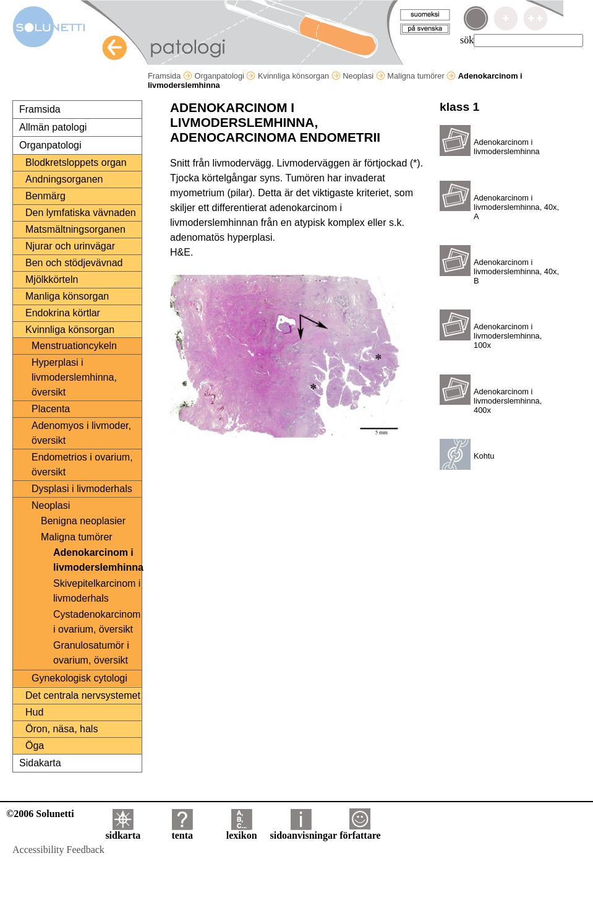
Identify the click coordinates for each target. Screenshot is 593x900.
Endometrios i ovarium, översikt (82, 464)
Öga (34, 745)
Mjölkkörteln (51, 279)
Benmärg (45, 196)
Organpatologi (224, 75)
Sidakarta (40, 763)
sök (467, 40)
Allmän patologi (53, 127)
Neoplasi (364, 75)
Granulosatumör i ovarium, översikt (91, 652)
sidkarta (122, 831)
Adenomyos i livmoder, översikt (81, 433)
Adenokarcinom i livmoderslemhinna (97, 560)
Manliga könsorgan (67, 296)
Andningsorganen (64, 179)
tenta (182, 831)
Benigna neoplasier (83, 521)
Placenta (51, 409)
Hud (34, 712)
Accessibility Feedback (58, 849)
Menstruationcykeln (74, 345)
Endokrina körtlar (62, 313)
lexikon (241, 831)
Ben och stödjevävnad (73, 262)
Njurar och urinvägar (70, 246)
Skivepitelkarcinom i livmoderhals (96, 591)
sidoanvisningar (303, 831)
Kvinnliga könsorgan (299, 75)
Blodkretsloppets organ (76, 162)
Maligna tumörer (421, 75)
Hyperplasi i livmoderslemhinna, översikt (74, 377)
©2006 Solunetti (40, 813)
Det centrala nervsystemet (82, 695)
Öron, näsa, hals (61, 729)
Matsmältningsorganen (75, 229)
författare (359, 831)
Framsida (170, 75)
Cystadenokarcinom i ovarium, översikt (96, 621)
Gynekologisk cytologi (79, 678)
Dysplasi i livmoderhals (82, 488)
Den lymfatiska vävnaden (80, 212)
